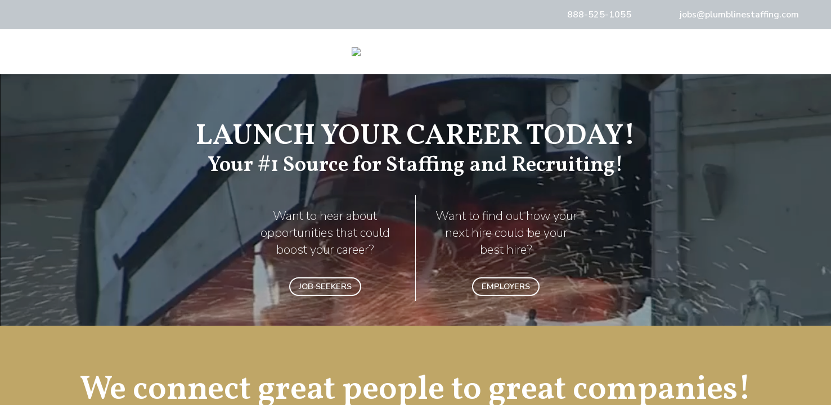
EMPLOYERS (506, 286)
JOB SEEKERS (325, 286)
